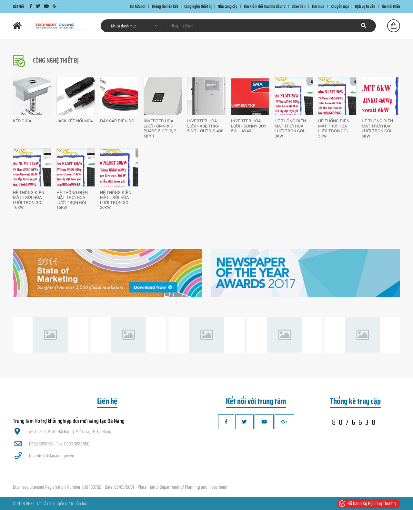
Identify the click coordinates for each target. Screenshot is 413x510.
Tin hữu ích (138, 6)
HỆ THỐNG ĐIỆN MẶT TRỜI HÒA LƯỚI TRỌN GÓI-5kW (333, 128)
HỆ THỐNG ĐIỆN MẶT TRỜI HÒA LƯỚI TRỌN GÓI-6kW (377, 128)
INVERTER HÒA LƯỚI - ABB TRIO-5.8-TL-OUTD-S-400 (205, 126)
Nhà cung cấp (227, 6)
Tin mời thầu (390, 6)
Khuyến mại (340, 6)
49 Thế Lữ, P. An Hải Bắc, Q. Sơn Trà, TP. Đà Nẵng (63, 431)
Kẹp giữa (22, 121)
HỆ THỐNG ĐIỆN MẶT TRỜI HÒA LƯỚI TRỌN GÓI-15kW (72, 199)
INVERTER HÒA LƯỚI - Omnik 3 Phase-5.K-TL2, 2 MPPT (160, 128)
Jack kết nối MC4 (74, 121)
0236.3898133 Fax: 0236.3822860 (52, 444)
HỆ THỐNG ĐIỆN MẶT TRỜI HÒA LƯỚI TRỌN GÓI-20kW (115, 199)
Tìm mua (318, 6)
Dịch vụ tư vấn (365, 6)
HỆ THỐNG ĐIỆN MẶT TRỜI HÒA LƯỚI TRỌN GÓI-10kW (28, 199)
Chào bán (299, 6)
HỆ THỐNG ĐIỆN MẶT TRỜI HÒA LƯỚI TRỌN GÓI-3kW (290, 128)
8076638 (355, 422)
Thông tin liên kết (165, 6)
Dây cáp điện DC (117, 121)
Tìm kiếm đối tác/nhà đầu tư (265, 6)
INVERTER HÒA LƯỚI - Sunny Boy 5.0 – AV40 (249, 126)
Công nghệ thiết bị (198, 6)
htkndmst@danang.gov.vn (44, 456)
